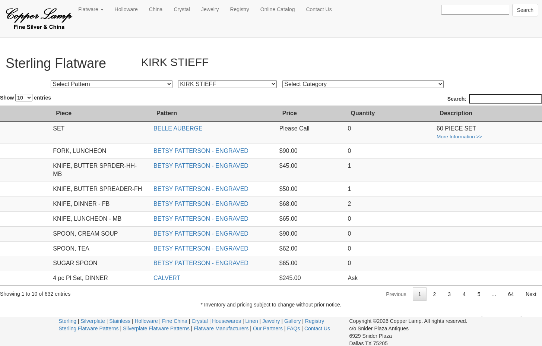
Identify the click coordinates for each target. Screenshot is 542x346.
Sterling (67, 312)
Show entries (25, 97)
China (156, 9)
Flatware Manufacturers (221, 320)
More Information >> (490, 136)
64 (511, 286)
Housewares (226, 312)
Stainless (119, 312)
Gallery (292, 312)
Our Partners (268, 320)
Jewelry (210, 9)
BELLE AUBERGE (207, 128)
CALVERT (196, 269)
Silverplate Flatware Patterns (156, 320)
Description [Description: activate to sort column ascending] (486, 113)
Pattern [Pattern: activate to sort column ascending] (196, 113)
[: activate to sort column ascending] (10, 114)
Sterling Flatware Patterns (89, 320)
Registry (239, 9)
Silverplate (92, 312)
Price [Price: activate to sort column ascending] (362, 113)
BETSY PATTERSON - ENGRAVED (230, 151)
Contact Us (319, 9)
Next (531, 286)
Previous (396, 286)
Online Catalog (277, 9)
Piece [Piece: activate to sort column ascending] (35, 113)
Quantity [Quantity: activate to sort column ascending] (427, 113)
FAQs (293, 320)
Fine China (174, 312)
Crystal (182, 9)
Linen (251, 312)
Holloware (126, 9)
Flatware (91, 9)
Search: (494, 99)
